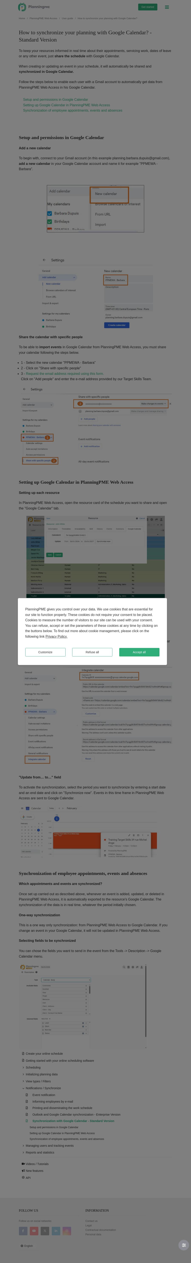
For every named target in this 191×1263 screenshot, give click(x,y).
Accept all (139, 652)
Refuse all (92, 652)
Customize (45, 652)
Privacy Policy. (56, 636)
